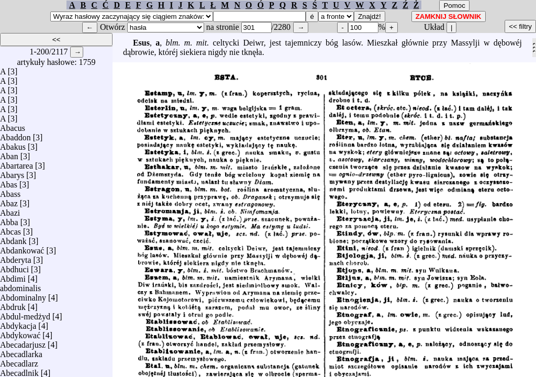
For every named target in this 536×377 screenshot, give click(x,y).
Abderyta (15, 257)
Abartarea (16, 163)
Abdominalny (23, 295)
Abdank (13, 238)
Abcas (10, 229)
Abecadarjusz (23, 342)
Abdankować (22, 247)
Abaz (9, 200)
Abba (9, 219)
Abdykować (20, 332)
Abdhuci (14, 266)
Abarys (12, 172)
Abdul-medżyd (25, 313)
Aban (9, 153)
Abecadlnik (19, 370)
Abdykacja (18, 323)
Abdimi (13, 276)
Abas (8, 182)
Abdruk (13, 304)
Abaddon (15, 134)
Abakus (13, 144)
